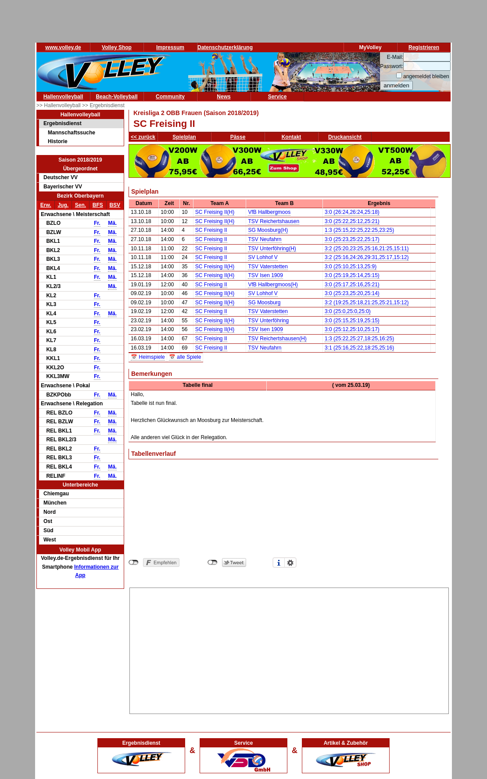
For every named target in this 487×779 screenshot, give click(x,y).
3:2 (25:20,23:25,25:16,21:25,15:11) (367, 248)
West (49, 540)
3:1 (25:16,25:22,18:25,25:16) (359, 348)
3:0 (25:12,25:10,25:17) (352, 329)
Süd (48, 530)
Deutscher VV (60, 177)
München (55, 503)
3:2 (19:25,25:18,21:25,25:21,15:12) (367, 302)
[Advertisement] (289, 649)
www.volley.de (63, 47)
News (223, 97)
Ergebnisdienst (62, 123)
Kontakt (291, 137)
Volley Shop (117, 47)
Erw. (45, 205)
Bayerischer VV (62, 187)
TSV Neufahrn (264, 239)
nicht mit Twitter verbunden (213, 562)
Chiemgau (56, 493)
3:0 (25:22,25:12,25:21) (352, 221)
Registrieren (423, 47)
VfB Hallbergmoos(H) (272, 284)
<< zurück (143, 137)
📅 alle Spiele (185, 357)
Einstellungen (290, 562)
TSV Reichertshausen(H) (277, 338)
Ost (47, 521)
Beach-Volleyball (116, 97)
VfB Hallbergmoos (269, 212)
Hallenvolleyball (63, 97)
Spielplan (184, 137)
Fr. (97, 223)
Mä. (112, 223)
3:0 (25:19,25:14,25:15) (352, 275)
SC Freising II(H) (214, 212)
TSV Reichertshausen (273, 221)
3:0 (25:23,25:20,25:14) (352, 293)
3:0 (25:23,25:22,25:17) (352, 239)
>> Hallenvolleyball (59, 105)
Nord (49, 512)
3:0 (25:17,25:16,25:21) (352, 284)
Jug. (62, 205)
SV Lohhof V (262, 257)
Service (277, 97)
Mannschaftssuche (71, 133)
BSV (114, 205)
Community (170, 97)
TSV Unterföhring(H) (272, 248)
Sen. (80, 205)
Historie (58, 141)
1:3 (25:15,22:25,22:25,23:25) (359, 230)
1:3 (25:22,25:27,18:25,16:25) (359, 338)
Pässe (238, 137)
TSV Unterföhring (268, 320)
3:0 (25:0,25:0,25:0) (348, 311)
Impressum (170, 47)
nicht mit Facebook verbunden (134, 562)
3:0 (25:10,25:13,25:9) (350, 266)
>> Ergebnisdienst (103, 105)
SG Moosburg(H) (268, 230)
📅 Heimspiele (148, 357)
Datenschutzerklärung (225, 47)
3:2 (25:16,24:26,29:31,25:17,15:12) (367, 257)
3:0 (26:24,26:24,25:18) (352, 212)
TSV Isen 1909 (265, 275)
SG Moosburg (264, 302)
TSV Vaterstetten (268, 266)
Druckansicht (345, 137)
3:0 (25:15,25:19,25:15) (352, 320)
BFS (98, 205)
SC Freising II (211, 230)
